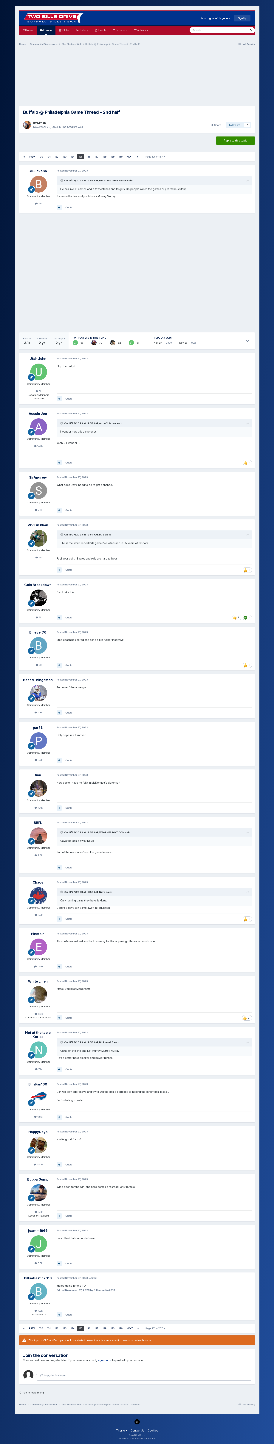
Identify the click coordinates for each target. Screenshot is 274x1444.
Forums (47, 32)
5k (39, 391)
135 (80, 156)
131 (48, 156)
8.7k (39, 914)
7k (39, 617)
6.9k (39, 1211)
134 (73, 156)
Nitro (102, 891)
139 (112, 156)
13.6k (38, 1116)
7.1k (38, 1069)
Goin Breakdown (38, 585)
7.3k (38, 509)
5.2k (39, 759)
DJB (101, 534)
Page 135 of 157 (155, 156)
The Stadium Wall (72, 126)
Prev (32, 156)
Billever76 (37, 632)
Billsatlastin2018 (38, 1278)
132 (56, 156)
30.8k (38, 1164)
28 (38, 557)
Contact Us (137, 1430)
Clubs (65, 30)
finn (38, 775)
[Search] (209, 30)
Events (101, 30)
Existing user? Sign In (215, 18)
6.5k (39, 1263)
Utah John (38, 359)
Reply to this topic (235, 140)
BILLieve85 (38, 171)
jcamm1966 (38, 1231)
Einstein (37, 934)
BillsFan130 (37, 1084)
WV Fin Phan (38, 525)
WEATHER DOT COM (112, 832)
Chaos (38, 882)
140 (121, 156)
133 (64, 156)
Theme (121, 1430)
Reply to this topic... (53, 1375)
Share (216, 124)
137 (96, 156)
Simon (41, 122)
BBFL (38, 823)
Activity (142, 30)
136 (88, 156)
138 (104, 156)
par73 (38, 728)
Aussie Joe (38, 414)
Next (130, 156)
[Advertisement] (137, 77)
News (29, 30)
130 (41, 156)
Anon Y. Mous (107, 423)
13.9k (38, 966)
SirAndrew (38, 477)
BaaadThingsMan (38, 680)
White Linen (38, 981)
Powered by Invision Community (137, 1438)
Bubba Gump (37, 1179)
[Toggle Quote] (62, 180)
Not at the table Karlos (113, 180)
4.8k (39, 712)
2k (39, 664)
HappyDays (37, 1132)
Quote (68, 207)
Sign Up (242, 18)
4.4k (39, 807)
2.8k (39, 855)
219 (38, 203)
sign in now (105, 1360)
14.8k (38, 445)
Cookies (153, 1430)
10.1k (39, 1013)
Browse (121, 30)
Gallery (83, 30)
